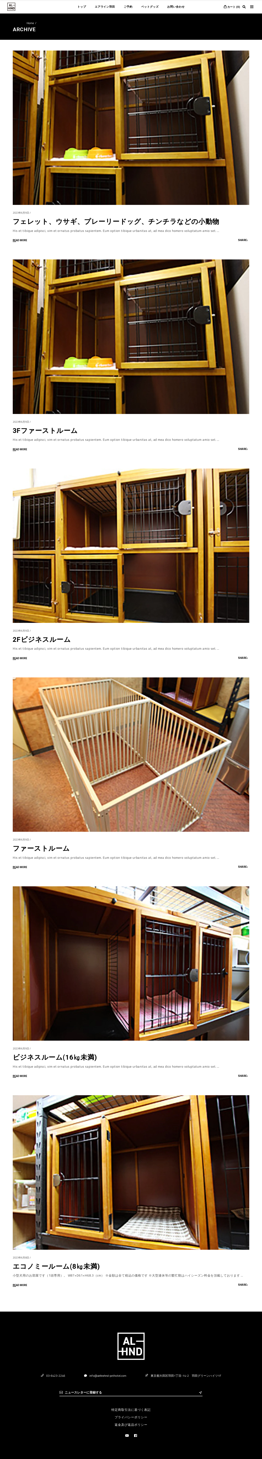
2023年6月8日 (21, 1257)
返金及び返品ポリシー (131, 1424)
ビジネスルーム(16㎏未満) (55, 1057)
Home (30, 23)
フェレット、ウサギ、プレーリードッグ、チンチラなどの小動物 (116, 222)
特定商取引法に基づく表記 (130, 1409)
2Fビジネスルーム (42, 639)
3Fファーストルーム (45, 431)
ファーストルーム (41, 848)
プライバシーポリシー (131, 1417)
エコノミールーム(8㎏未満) (56, 1266)
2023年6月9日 (21, 213)
